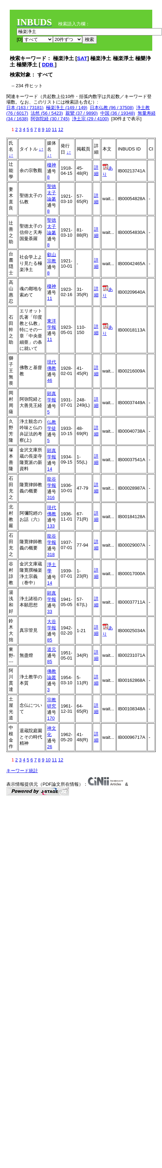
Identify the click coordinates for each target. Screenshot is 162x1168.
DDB (48, 64)
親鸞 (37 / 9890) (81, 113)
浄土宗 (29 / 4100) (90, 118)
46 (49, 380)
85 (49, 640)
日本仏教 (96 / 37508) (112, 107)
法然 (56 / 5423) (47, 113)
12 (60, 129)
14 (49, 469)
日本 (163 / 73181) (25, 107)
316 (51, 497)
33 (49, 611)
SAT (82, 58)
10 (48, 129)
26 (49, 746)
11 (54, 129)
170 (51, 718)
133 (51, 526)
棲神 (51, 165)
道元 (51, 649)
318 (51, 554)
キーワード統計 (22, 770)
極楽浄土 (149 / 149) (66, 107)
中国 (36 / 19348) (117, 113)
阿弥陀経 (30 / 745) (50, 118)
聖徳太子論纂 (51, 193)
